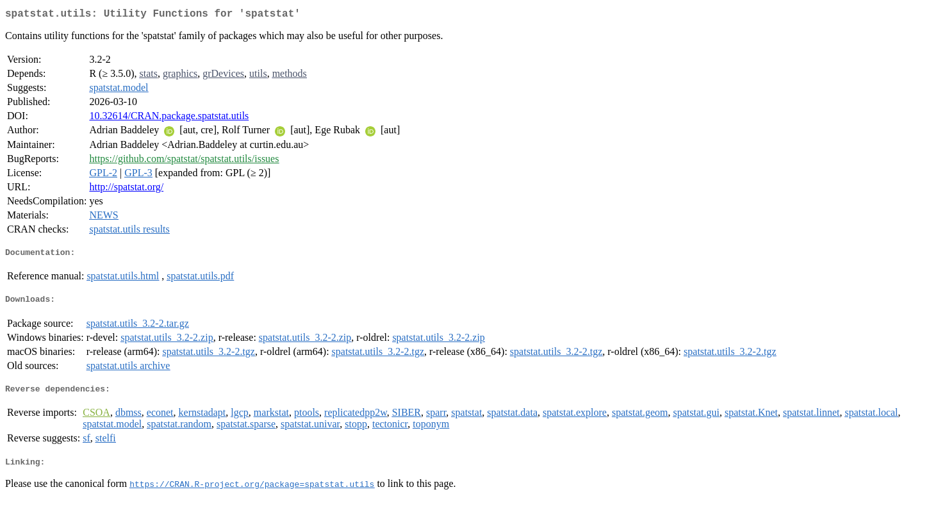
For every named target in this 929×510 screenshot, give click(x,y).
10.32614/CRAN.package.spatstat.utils (169, 118)
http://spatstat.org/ (126, 189)
